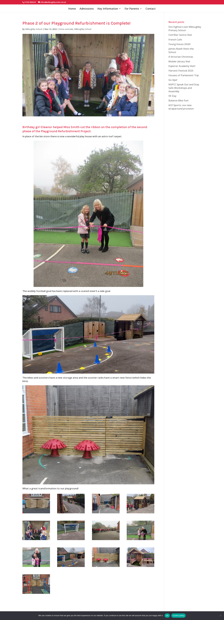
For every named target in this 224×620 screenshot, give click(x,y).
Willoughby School (33, 29)
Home (72, 9)
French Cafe (175, 39)
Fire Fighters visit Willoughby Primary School (184, 28)
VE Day (172, 95)
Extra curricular (66, 29)
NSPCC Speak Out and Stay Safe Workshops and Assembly (183, 88)
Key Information (107, 9)
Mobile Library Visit (179, 61)
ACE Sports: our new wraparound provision (181, 107)
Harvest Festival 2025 (180, 70)
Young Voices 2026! (179, 44)
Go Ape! (172, 79)
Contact (151, 9)
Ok (167, 615)
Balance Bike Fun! (178, 100)
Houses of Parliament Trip (183, 75)
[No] (220, 615)
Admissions (87, 9)
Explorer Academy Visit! (181, 66)
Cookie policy (178, 615)
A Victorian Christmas (180, 56)
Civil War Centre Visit (180, 34)
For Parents (132, 9)
